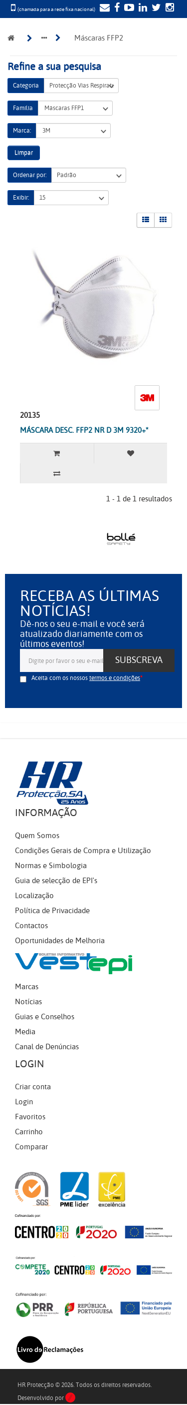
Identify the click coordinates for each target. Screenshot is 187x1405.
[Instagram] (168, 9)
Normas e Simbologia (51, 865)
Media (25, 1031)
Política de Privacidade (52, 910)
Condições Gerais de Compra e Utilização (83, 850)
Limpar (23, 152)
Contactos (31, 925)
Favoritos (30, 1116)
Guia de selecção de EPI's (56, 880)
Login (24, 1101)
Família (23, 108)
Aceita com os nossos (85, 677)
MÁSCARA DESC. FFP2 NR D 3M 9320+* (84, 430)
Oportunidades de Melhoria (60, 940)
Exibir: (21, 197)
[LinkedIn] (141, 9)
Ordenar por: (29, 175)
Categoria (26, 85)
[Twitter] (155, 9)
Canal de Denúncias (47, 1046)
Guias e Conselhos (44, 1016)
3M (73, 131)
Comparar (31, 1146)
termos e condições (114, 677)
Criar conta (33, 1086)
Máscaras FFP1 (75, 108)
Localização (34, 895)
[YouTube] (128, 9)
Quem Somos (37, 835)
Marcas (26, 986)
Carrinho (29, 1131)
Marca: (22, 130)
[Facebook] (116, 9)
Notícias (28, 1001)
